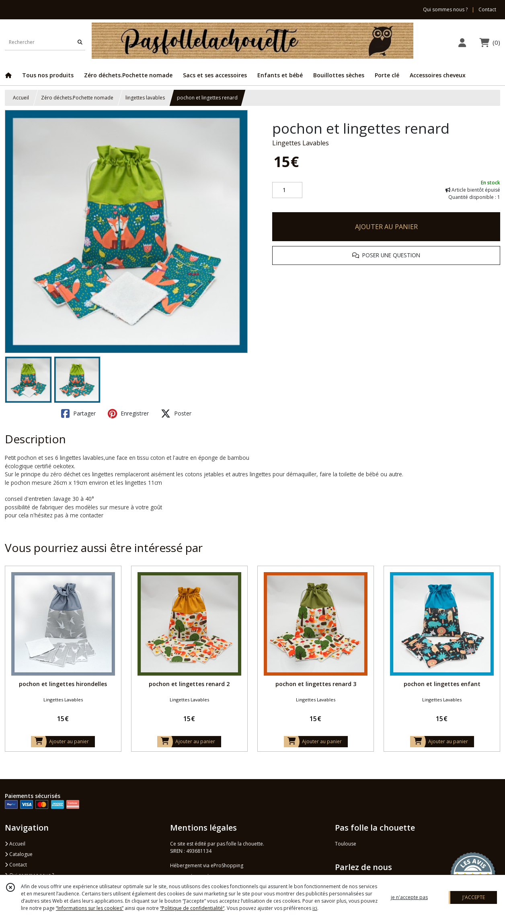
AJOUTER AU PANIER (386, 226)
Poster (176, 413)
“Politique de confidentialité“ (192, 908)
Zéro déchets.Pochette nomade (77, 97)
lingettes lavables (145, 97)
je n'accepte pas (409, 897)
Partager (78, 413)
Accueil (21, 97)
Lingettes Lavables (300, 143)
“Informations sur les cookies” (89, 908)
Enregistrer (128, 413)
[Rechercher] (80, 42)
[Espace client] (462, 42)
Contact (487, 9)
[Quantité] (287, 190)
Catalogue (19, 854)
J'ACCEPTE (473, 897)
